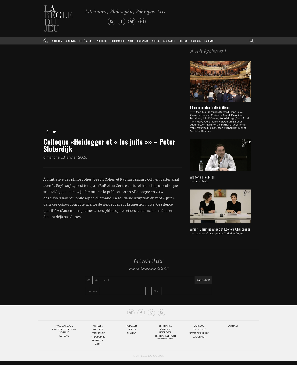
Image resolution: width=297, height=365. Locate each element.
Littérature (86, 41)
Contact (233, 325)
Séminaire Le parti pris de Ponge (165, 337)
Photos (183, 41)
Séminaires (169, 41)
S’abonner (199, 336)
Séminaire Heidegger (165, 330)
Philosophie (117, 41)
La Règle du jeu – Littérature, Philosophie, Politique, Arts (45, 40)
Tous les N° (199, 329)
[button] (251, 40)
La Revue (199, 325)
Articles (57, 41)
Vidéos (155, 41)
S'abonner (203, 280)
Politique (101, 41)
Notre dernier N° (199, 333)
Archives (71, 41)
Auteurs (196, 41)
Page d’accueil (64, 325)
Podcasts (142, 41)
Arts (130, 41)
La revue (209, 41)
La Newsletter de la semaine (64, 330)
